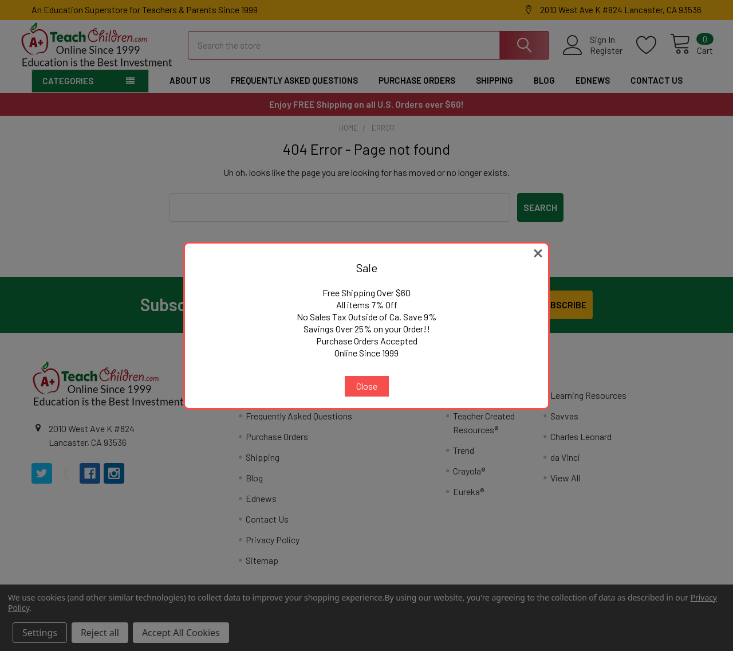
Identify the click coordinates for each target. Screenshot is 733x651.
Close (366, 386)
